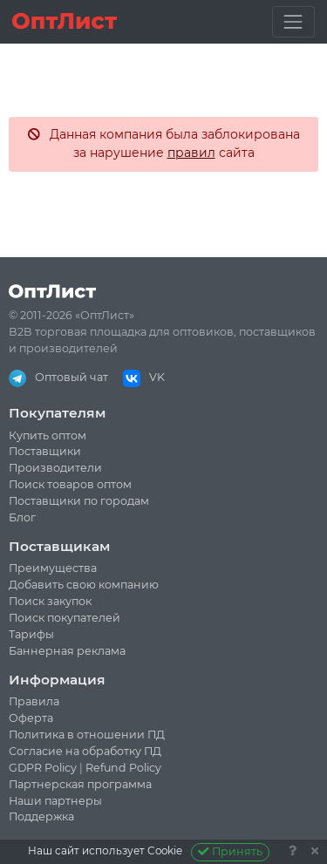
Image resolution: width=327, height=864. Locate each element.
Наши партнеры (55, 800)
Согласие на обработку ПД (85, 751)
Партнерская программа (80, 784)
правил (191, 152)
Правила (34, 701)
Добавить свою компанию (84, 584)
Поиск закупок (50, 601)
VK (144, 377)
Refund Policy (123, 767)
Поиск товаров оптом (70, 484)
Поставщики (45, 451)
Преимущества (53, 568)
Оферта (31, 718)
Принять (230, 851)
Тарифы (31, 634)
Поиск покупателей (64, 617)
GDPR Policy (43, 767)
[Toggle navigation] (293, 21)
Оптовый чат (58, 377)
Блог (22, 517)
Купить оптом (47, 435)
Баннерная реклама (67, 650)
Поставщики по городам (79, 500)
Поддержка (41, 816)
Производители (55, 467)
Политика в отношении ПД (87, 734)
